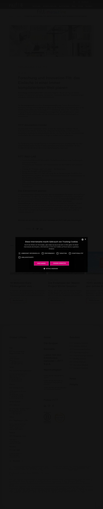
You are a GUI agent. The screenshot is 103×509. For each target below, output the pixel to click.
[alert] (51, 254)
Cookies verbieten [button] (59, 263)
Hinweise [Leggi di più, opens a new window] (51, 249)
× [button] (85, 239)
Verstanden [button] (41, 263)
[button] (51, 269)
